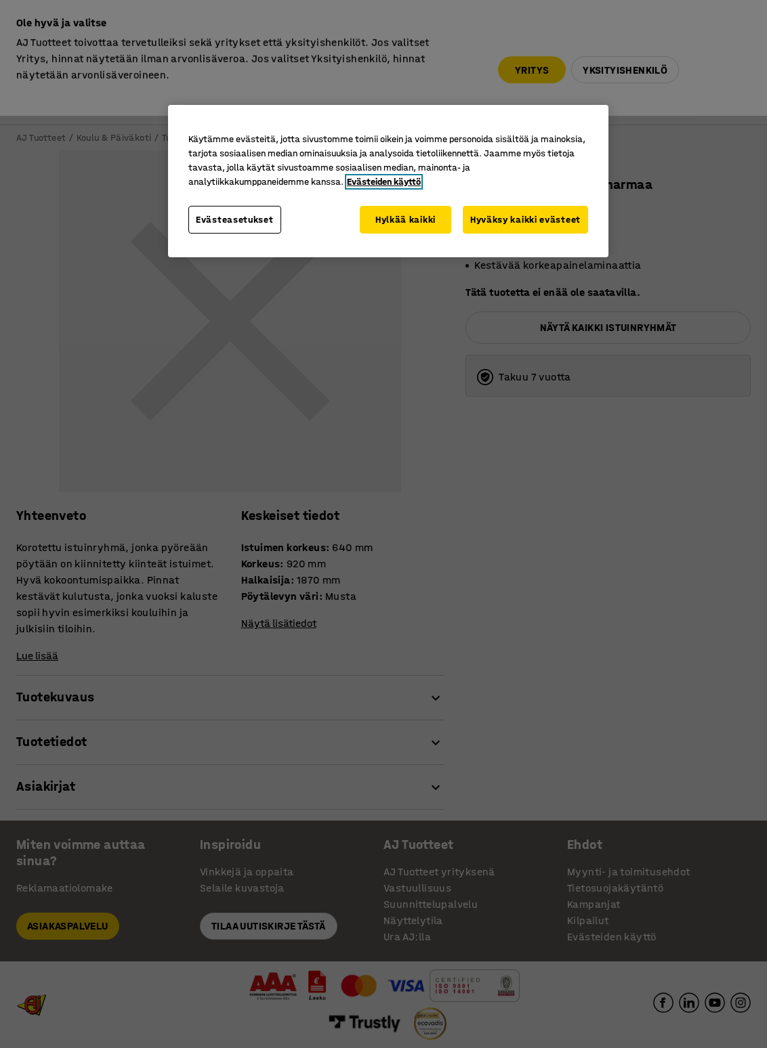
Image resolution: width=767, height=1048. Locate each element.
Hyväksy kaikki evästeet (525, 219)
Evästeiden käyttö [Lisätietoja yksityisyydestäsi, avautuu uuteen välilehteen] (384, 182)
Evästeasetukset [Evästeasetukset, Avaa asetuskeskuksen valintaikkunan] (235, 219)
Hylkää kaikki (405, 219)
